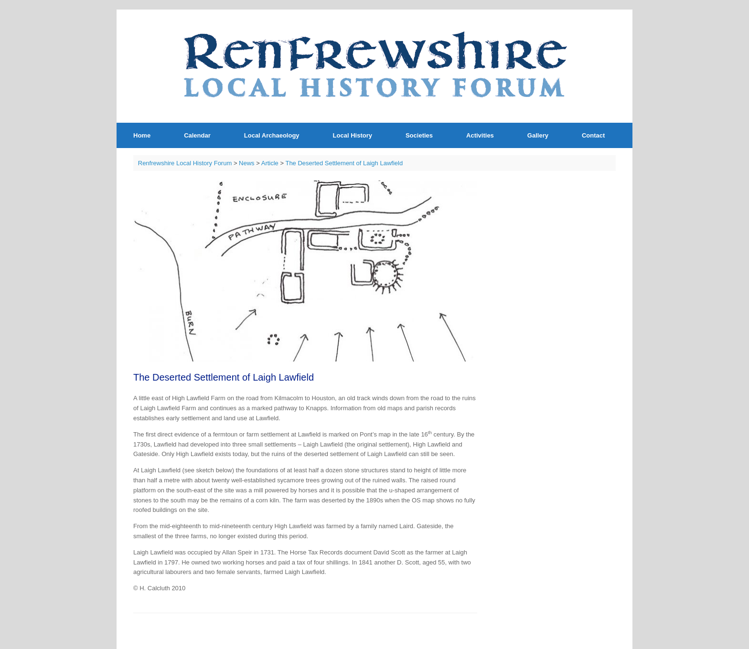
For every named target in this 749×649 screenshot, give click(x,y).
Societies (419, 135)
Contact (593, 135)
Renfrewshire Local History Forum (185, 163)
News (247, 163)
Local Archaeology (272, 135)
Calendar (197, 135)
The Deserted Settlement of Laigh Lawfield (344, 163)
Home (141, 135)
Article (269, 163)
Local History (352, 135)
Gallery (537, 135)
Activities (480, 135)
